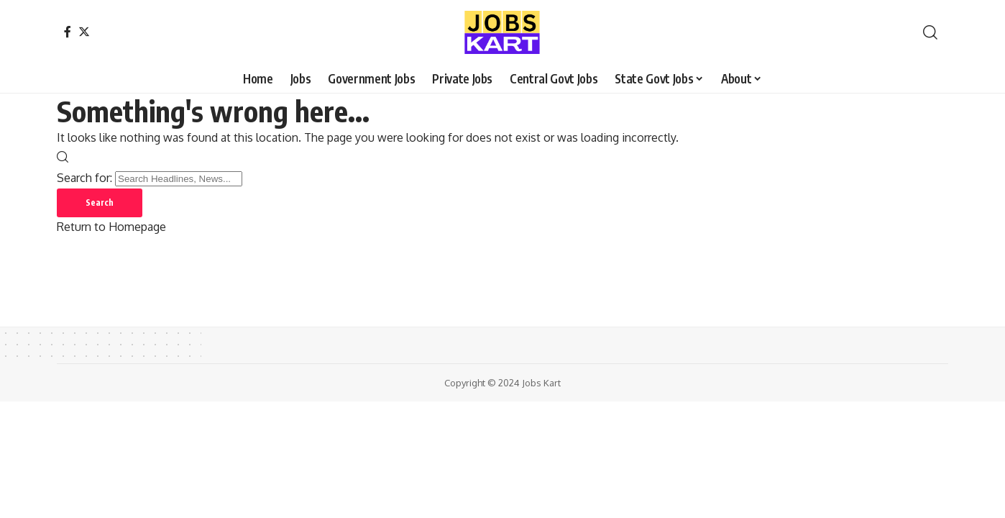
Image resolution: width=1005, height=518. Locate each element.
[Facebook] (67, 31)
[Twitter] (84, 31)
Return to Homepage (111, 226)
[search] (930, 32)
